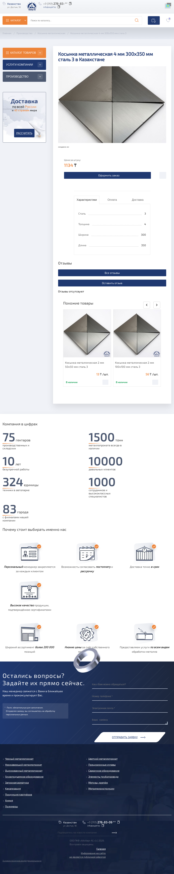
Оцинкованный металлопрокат (23, 770)
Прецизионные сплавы (102, 764)
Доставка (138, 199)
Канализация (13, 788)
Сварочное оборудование (103, 770)
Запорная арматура (17, 782)
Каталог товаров (23, 52)
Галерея (101, 848)
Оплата (112, 199)
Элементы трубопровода (103, 776)
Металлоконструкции (101, 788)
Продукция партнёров (18, 794)
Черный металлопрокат (19, 758)
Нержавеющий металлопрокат (23, 764)
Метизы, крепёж (98, 782)
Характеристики (87, 199)
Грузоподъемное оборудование (24, 776)
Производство (17, 76)
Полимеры (11, 806)
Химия (9, 800)
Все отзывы (112, 272)
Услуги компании (19, 64)
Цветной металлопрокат (103, 758)
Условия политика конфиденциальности (22, 860)
